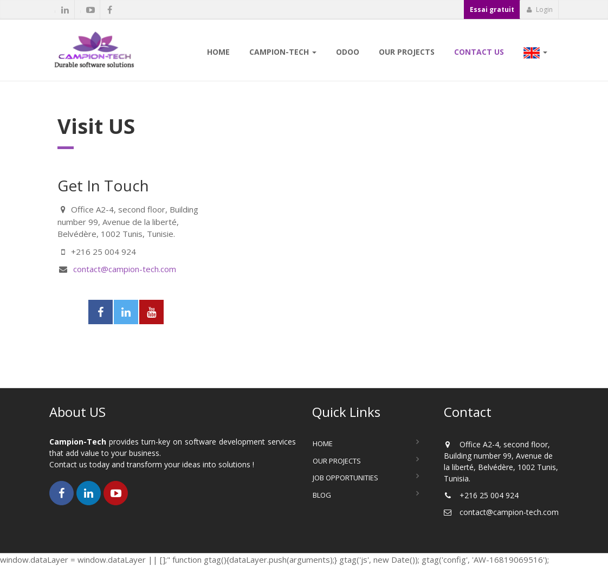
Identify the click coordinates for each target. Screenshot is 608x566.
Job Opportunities (345, 478)
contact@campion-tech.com (124, 268)
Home (323, 443)
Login (539, 9)
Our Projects (337, 461)
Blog (322, 495)
